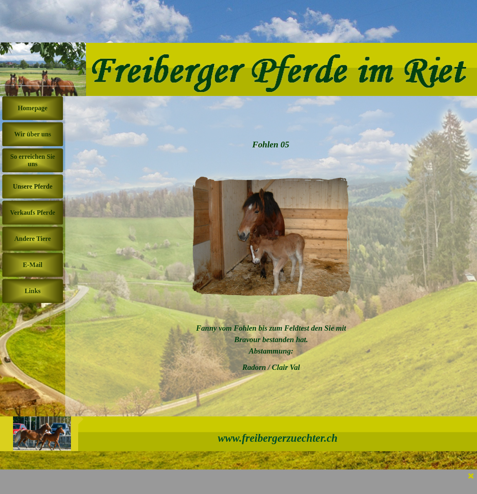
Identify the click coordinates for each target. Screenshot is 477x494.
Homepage (33, 108)
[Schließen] (471, 476)
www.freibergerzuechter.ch (278, 438)
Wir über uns (32, 134)
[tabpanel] (271, 348)
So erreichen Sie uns (32, 160)
